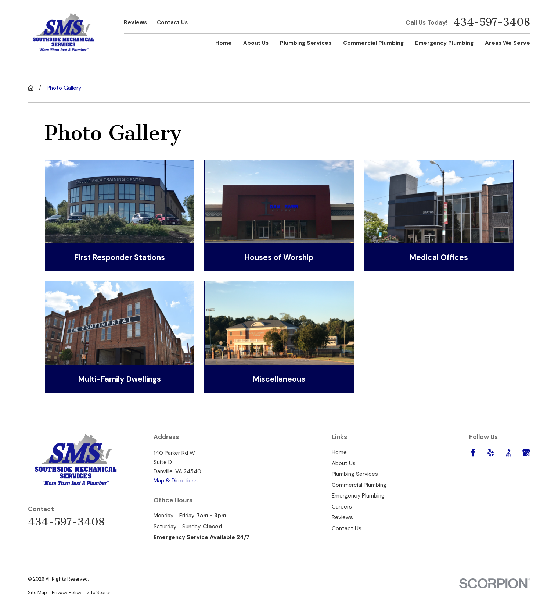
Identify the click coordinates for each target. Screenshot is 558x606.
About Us (344, 463)
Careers (342, 506)
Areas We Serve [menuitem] (507, 43)
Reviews (135, 22)
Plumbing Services (355, 474)
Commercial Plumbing (359, 485)
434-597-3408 (491, 22)
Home (339, 452)
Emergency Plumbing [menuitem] (444, 43)
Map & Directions (176, 480)
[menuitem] (37, 592)
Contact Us (172, 22)
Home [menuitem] (223, 43)
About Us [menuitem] (256, 43)
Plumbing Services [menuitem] (305, 43)
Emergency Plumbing (358, 495)
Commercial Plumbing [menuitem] (373, 43)
